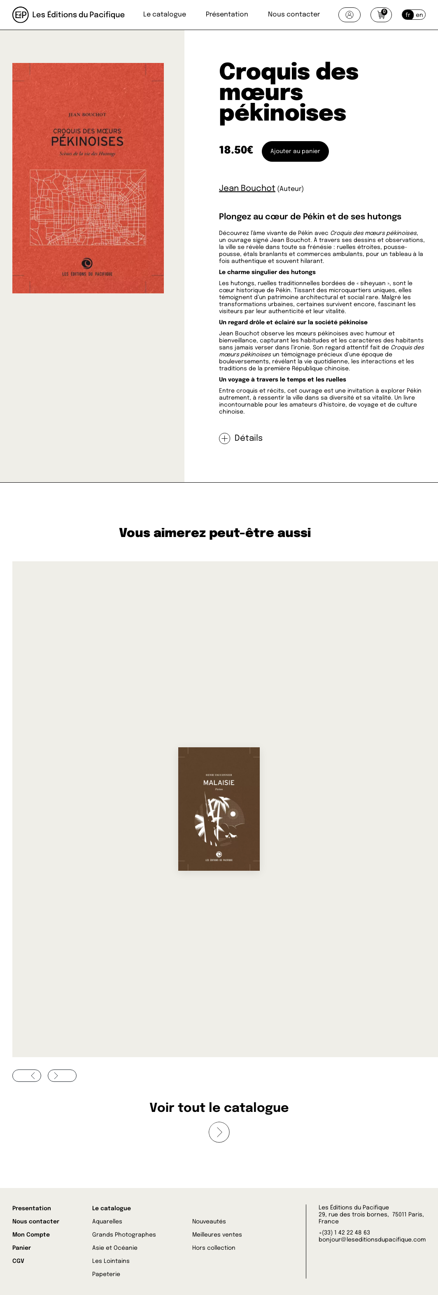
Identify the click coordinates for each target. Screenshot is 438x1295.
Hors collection (213, 1248)
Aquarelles (107, 1222)
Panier (21, 1248)
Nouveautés (209, 1222)
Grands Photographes (124, 1235)
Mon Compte (31, 1235)
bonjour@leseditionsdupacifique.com (372, 1240)
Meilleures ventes (217, 1235)
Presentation (31, 1208)
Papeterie (106, 1274)
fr (407, 15)
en (419, 15)
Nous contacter (294, 14)
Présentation (227, 14)
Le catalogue (164, 14)
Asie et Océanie (114, 1248)
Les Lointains (111, 1261)
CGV (18, 1261)
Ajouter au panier (295, 151)
